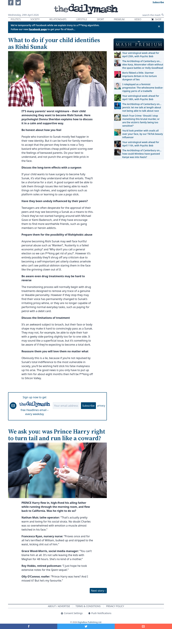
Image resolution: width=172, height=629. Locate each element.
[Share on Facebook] (28, 626)
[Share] (143, 626)
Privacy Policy (115, 606)
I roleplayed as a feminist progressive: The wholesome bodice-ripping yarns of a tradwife (142, 88)
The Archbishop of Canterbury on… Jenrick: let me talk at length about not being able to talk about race (141, 107)
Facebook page (38, 29)
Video (137, 19)
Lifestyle (81, 19)
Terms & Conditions (88, 606)
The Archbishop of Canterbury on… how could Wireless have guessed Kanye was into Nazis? (141, 154)
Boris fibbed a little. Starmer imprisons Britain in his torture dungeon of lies (139, 76)
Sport (100, 19)
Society (34, 19)
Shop (156, 19)
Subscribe (88, 405)
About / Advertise (59, 606)
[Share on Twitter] (86, 626)
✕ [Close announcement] (159, 26)
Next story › (98, 590)
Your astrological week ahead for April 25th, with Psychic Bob (140, 54)
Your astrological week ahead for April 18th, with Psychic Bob (140, 97)
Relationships (58, 19)
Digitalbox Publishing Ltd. (90, 622)
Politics (16, 19)
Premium (119, 19)
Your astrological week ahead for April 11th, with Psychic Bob (140, 144)
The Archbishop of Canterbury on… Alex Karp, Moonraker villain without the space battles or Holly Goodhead (142, 64)
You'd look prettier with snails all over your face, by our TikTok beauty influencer (142, 134)
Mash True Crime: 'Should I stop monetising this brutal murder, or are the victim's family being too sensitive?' (141, 120)
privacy (101, 405)
